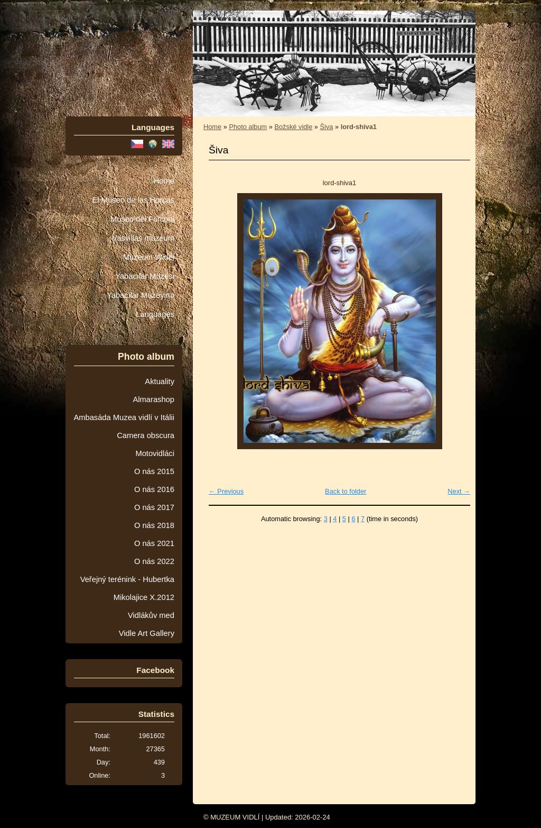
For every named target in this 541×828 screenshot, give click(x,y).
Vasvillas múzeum (143, 238)
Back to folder (345, 491)
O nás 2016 (154, 489)
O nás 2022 (154, 561)
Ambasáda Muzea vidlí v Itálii (123, 417)
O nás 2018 (154, 525)
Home (164, 181)
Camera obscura (145, 435)
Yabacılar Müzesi (144, 276)
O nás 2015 (154, 471)
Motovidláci (154, 453)
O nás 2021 (154, 543)
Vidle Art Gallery (146, 633)
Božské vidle (293, 127)
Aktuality (159, 381)
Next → (458, 491)
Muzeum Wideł (148, 257)
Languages (155, 314)
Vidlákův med (151, 615)
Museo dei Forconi (142, 219)
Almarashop (153, 399)
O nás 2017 (154, 507)
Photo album (248, 127)
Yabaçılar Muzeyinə (140, 295)
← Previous (226, 491)
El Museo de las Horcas (133, 200)
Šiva (326, 127)
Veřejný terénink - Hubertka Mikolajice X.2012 (127, 588)
